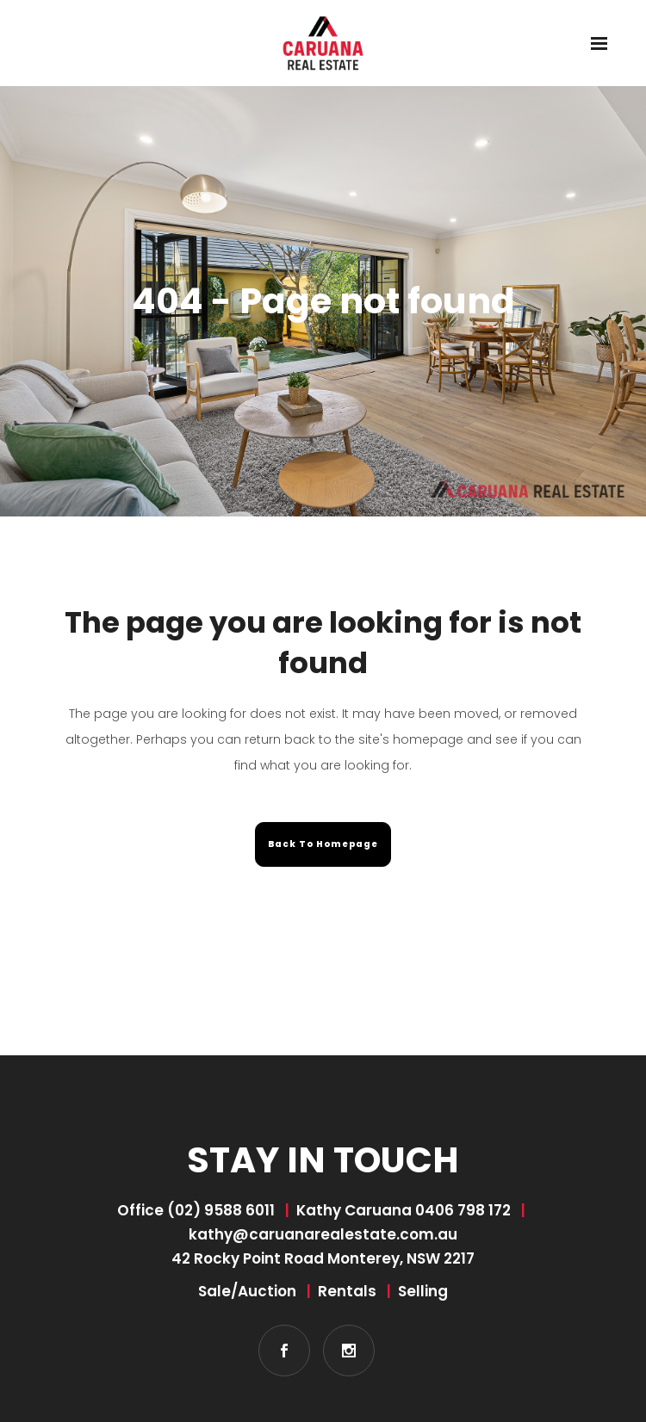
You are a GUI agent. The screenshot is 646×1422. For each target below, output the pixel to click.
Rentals (347, 1291)
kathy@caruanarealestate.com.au (323, 1234)
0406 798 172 (463, 1210)
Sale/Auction (247, 1291)
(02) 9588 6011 (221, 1210)
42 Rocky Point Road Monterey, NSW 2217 (323, 1258)
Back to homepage (323, 844)
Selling (423, 1291)
